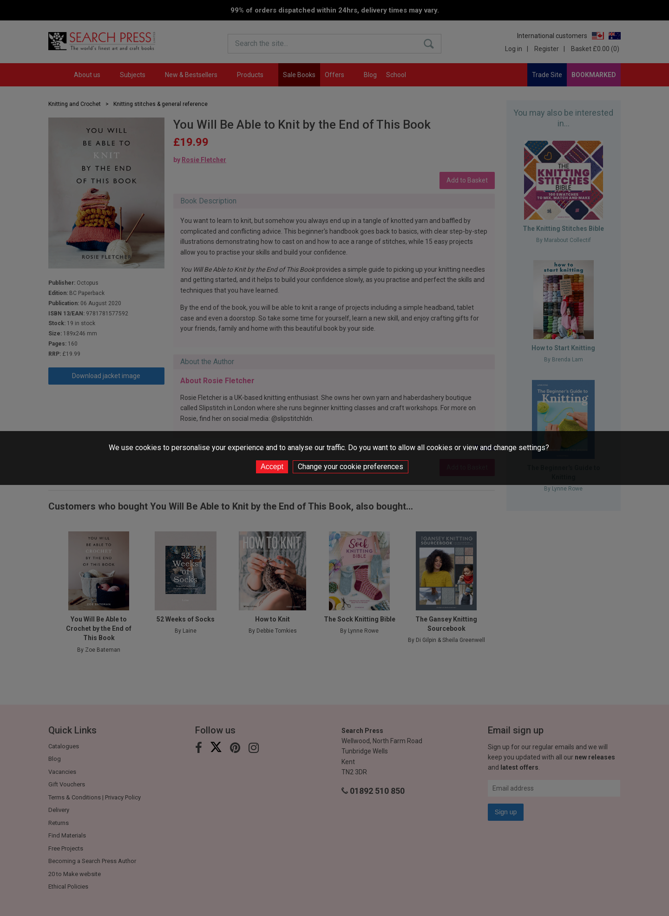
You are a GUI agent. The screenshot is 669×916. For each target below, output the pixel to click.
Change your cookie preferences (350, 466)
